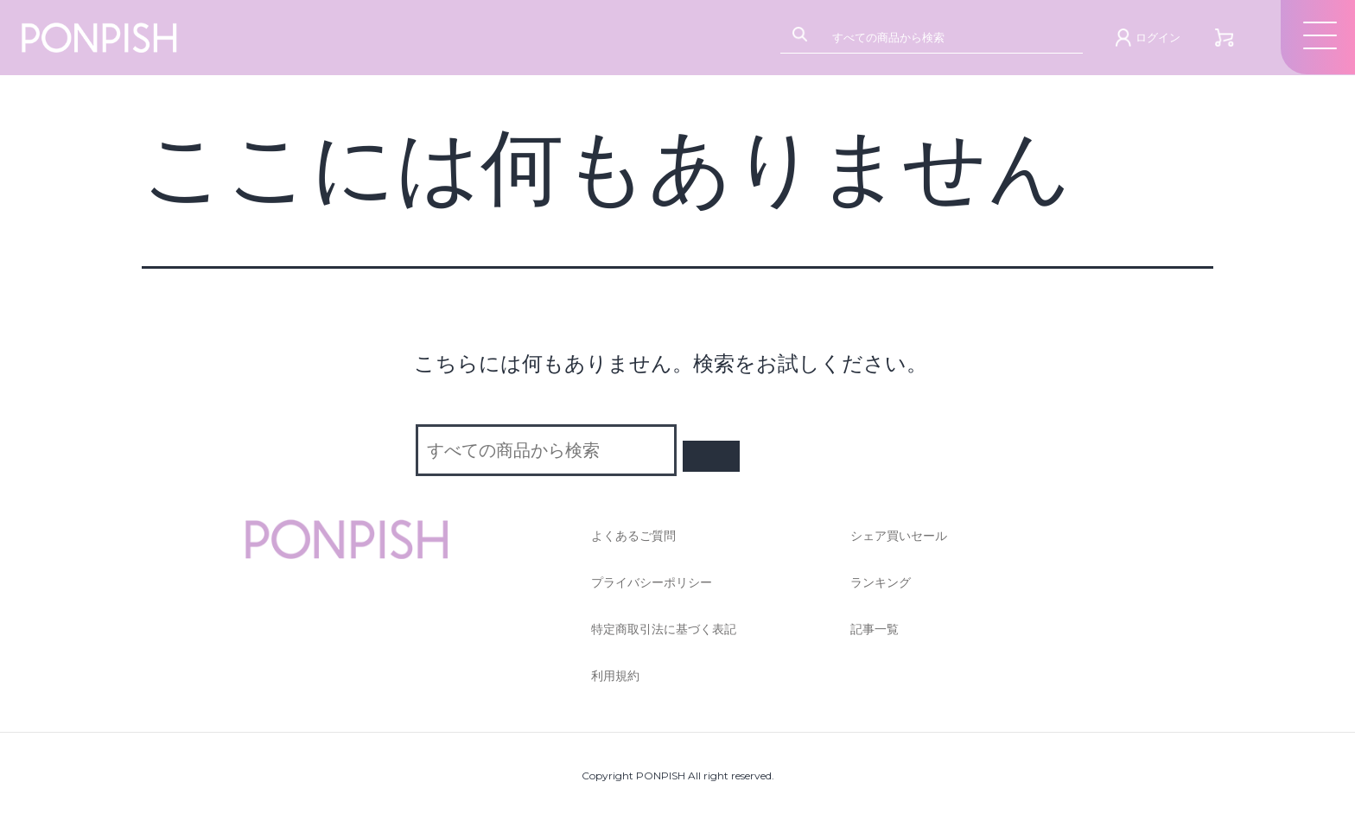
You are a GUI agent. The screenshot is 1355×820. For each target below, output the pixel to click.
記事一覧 (874, 629)
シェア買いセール (898, 536)
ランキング (880, 582)
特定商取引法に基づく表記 (663, 629)
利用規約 (615, 676)
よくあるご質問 (633, 536)
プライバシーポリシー (651, 582)
